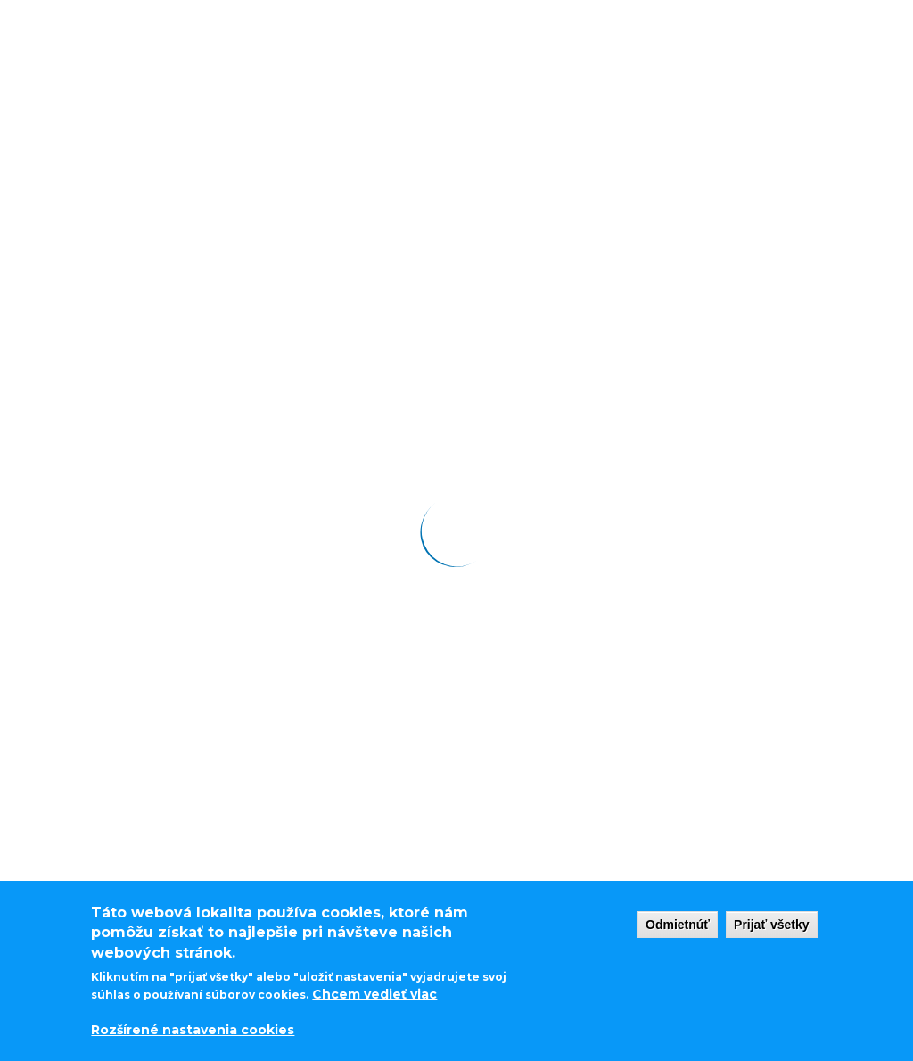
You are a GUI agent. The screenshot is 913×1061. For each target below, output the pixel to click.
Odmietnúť (678, 924)
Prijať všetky (772, 924)
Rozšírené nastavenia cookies (192, 1030)
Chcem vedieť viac (374, 994)
